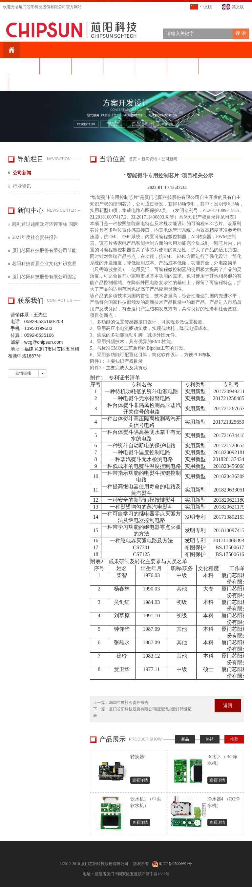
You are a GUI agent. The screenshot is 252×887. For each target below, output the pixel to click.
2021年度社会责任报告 (35, 237)
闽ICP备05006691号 (175, 863)
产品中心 (151, 66)
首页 (133, 159)
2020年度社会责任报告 (128, 702)
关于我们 (55, 66)
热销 (210, 739)
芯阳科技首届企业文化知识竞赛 (44, 263)
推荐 (234, 739)
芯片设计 (183, 66)
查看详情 (140, 780)
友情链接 (23, 373)
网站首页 (23, 66)
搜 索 (241, 33)
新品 (185, 739)
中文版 (206, 7)
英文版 (238, 7)
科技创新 (119, 66)
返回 (227, 705)
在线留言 (214, 66)
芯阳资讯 (87, 66)
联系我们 (24, 82)
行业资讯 (22, 186)
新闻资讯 (149, 159)
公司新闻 (169, 159)
